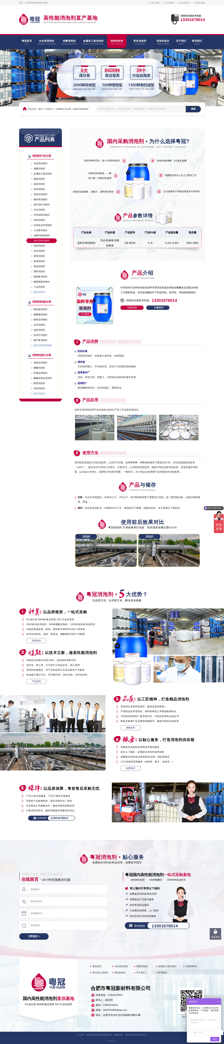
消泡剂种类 (191, 966)
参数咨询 (130, 727)
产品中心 (49, 109)
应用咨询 (36, 640)
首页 (40, 109)
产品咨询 (36, 681)
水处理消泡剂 (121, 966)
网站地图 (201, 3)
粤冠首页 (96, 966)
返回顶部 (215, 937)
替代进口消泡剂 (100, 972)
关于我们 (140, 972)
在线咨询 (170, 3)
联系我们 (186, 3)
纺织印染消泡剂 (80, 109)
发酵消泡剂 (142, 966)
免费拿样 (130, 768)
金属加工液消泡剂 (167, 966)
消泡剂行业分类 (63, 109)
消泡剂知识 (120, 972)
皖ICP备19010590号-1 (136, 1035)
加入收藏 (155, 3)
